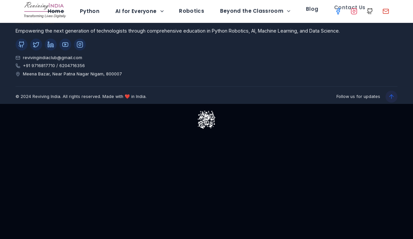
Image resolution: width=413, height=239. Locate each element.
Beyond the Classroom (255, 7)
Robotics (191, 7)
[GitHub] (370, 11)
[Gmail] (386, 11)
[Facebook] (338, 11)
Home (56, 9)
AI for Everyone (140, 7)
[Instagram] (353, 11)
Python (89, 8)
